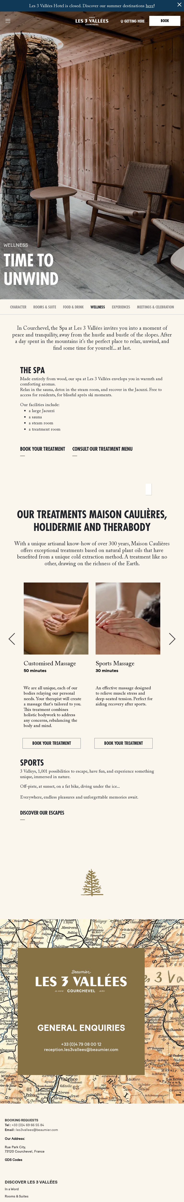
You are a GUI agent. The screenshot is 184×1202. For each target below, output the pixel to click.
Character (18, 307)
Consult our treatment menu (102, 449)
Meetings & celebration (155, 307)
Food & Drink (73, 307)
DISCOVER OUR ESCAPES (42, 813)
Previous (12, 639)
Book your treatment (42, 449)
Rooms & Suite (44, 307)
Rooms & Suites (17, 1196)
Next (172, 639)
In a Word (12, 1189)
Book (165, 21)
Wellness (98, 307)
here (150, 6)
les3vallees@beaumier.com (37, 1130)
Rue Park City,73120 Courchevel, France (25, 1149)
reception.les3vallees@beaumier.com (81, 1049)
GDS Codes (13, 1160)
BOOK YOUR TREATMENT (51, 743)
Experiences (121, 307)
